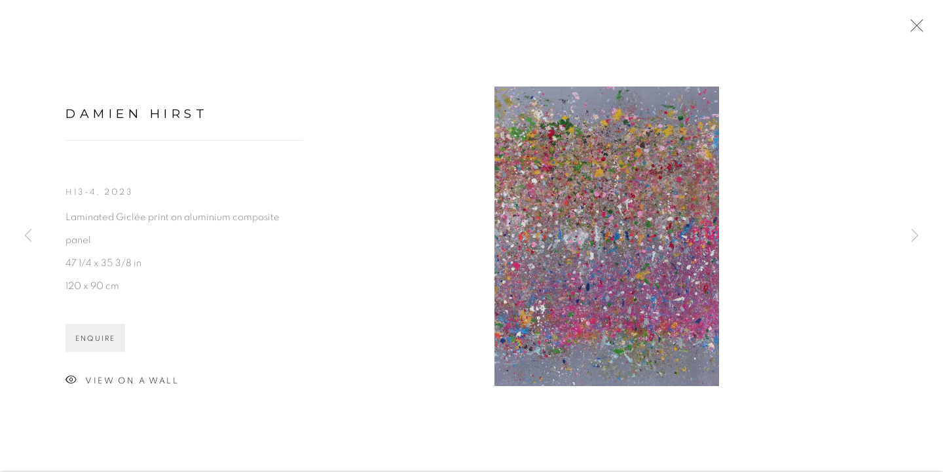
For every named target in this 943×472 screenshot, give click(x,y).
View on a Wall (122, 381)
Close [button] (913, 29)
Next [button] (915, 236)
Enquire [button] (95, 339)
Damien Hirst (136, 114)
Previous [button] (28, 236)
